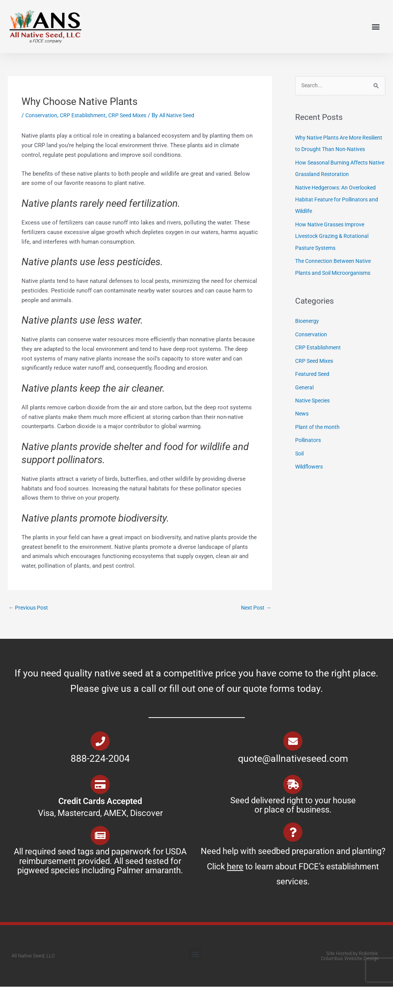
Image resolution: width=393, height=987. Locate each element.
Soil (300, 459)
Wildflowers (310, 472)
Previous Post (29, 608)
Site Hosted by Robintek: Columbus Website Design (350, 956)
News (302, 420)
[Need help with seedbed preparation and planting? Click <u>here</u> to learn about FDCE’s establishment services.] (292, 832)
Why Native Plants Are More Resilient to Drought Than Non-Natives (334, 149)
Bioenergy (307, 329)
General (305, 394)
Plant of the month (319, 433)
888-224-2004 (100, 759)
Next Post (255, 608)
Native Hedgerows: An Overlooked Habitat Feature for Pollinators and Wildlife (339, 210)
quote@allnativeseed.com (293, 759)
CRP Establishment (86, 115)
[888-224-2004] (100, 741)
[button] (376, 26)
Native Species (314, 407)
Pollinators (309, 446)
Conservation (42, 115)
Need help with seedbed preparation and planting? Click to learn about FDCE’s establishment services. (293, 867)
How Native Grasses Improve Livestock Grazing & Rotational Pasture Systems (334, 246)
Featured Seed (313, 381)
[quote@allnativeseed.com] (292, 741)
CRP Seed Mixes (135, 115)
